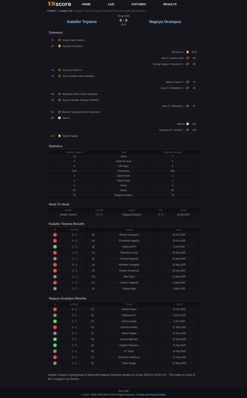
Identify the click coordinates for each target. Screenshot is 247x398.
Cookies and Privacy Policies (151, 394)
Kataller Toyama (81, 22)
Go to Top (123, 391)
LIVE (111, 4)
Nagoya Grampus (165, 22)
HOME (86, 4)
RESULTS (170, 4)
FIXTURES (139, 4)
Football (51, 10)
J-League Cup (65, 10)
